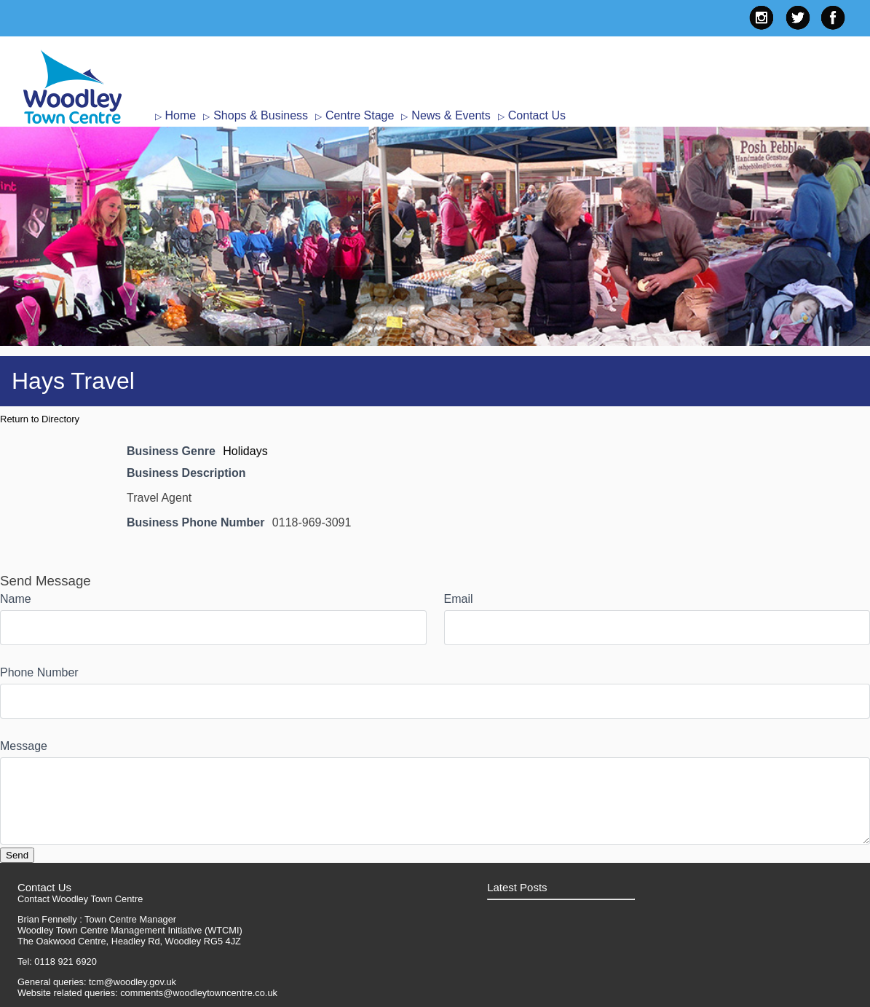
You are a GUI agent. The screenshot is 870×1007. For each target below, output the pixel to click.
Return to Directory (39, 419)
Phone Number (39, 672)
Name (15, 599)
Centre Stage (359, 115)
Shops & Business (260, 115)
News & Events (450, 115)
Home (181, 115)
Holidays (245, 451)
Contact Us (537, 115)
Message (23, 746)
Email (458, 599)
